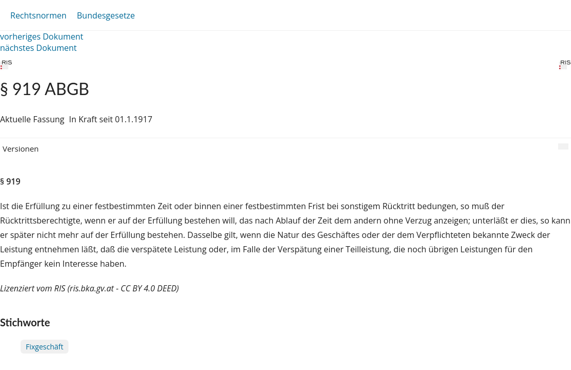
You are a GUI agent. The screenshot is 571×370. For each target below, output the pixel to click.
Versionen (21, 148)
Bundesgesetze (106, 15)
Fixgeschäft (44, 346)
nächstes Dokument (38, 47)
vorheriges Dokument (41, 36)
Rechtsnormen (38, 15)
